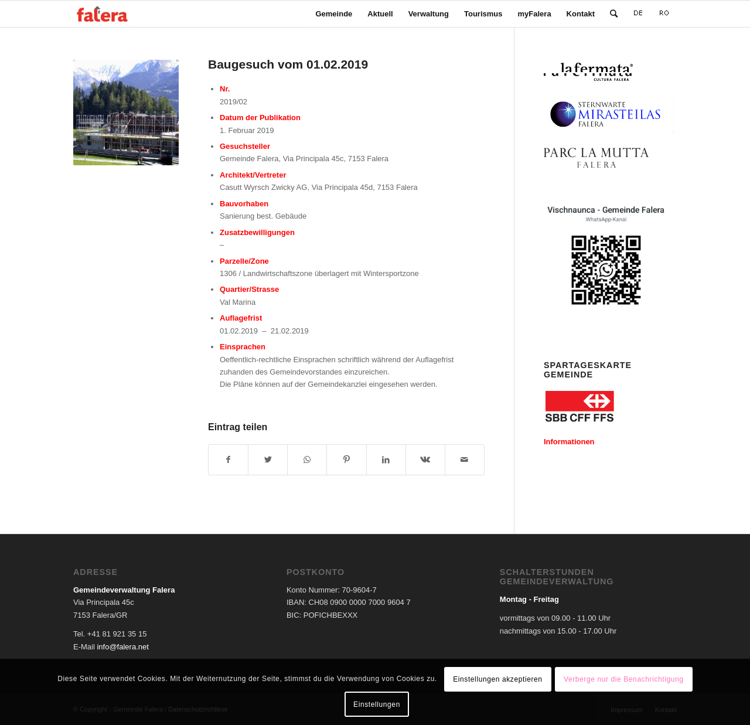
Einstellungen (376, 704)
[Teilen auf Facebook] (228, 460)
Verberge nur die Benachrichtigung (624, 679)
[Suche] (613, 14)
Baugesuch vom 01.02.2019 (288, 64)
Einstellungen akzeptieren (497, 679)
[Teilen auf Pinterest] (346, 460)
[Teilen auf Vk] (425, 460)
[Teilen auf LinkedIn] (386, 460)
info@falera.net (122, 646)
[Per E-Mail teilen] (464, 460)
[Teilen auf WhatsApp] (307, 460)
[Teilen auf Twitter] (267, 460)
